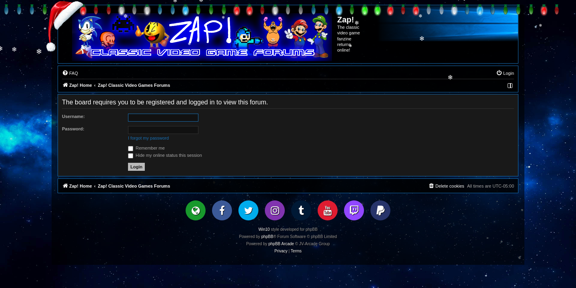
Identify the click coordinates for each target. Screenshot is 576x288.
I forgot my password (148, 138)
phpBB (267, 236)
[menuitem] (70, 73)
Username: (73, 116)
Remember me (146, 148)
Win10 (264, 229)
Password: (73, 128)
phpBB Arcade (281, 244)
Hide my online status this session (165, 155)
